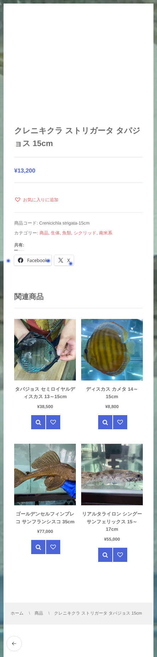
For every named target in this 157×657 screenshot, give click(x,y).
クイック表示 (38, 422)
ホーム (17, 613)
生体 (55, 233)
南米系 (105, 233)
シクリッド (85, 233)
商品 (43, 233)
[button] (36, 199)
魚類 (66, 233)
